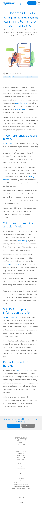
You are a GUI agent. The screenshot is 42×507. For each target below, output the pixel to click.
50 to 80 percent (20, 109)
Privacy (21, 502)
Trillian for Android (21, 459)
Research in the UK (10, 143)
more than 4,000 (21, 103)
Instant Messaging (32, 77)
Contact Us (21, 497)
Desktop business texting (21, 484)
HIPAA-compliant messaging (21, 482)
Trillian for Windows (21, 451)
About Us (21, 442)
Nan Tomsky (22, 241)
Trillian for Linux (21, 455)
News (21, 470)
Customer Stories (21, 444)
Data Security (7, 77)
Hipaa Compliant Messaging (19, 77)
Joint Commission (22, 370)
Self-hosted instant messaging (21, 486)
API (21, 474)
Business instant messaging (21, 481)
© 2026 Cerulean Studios (21, 495)
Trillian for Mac (21, 453)
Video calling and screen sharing (21, 488)
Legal (21, 500)
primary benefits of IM (11, 264)
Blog (21, 466)
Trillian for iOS (21, 457)
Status (21, 472)
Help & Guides (21, 468)
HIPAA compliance (10, 317)
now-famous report (24, 288)
